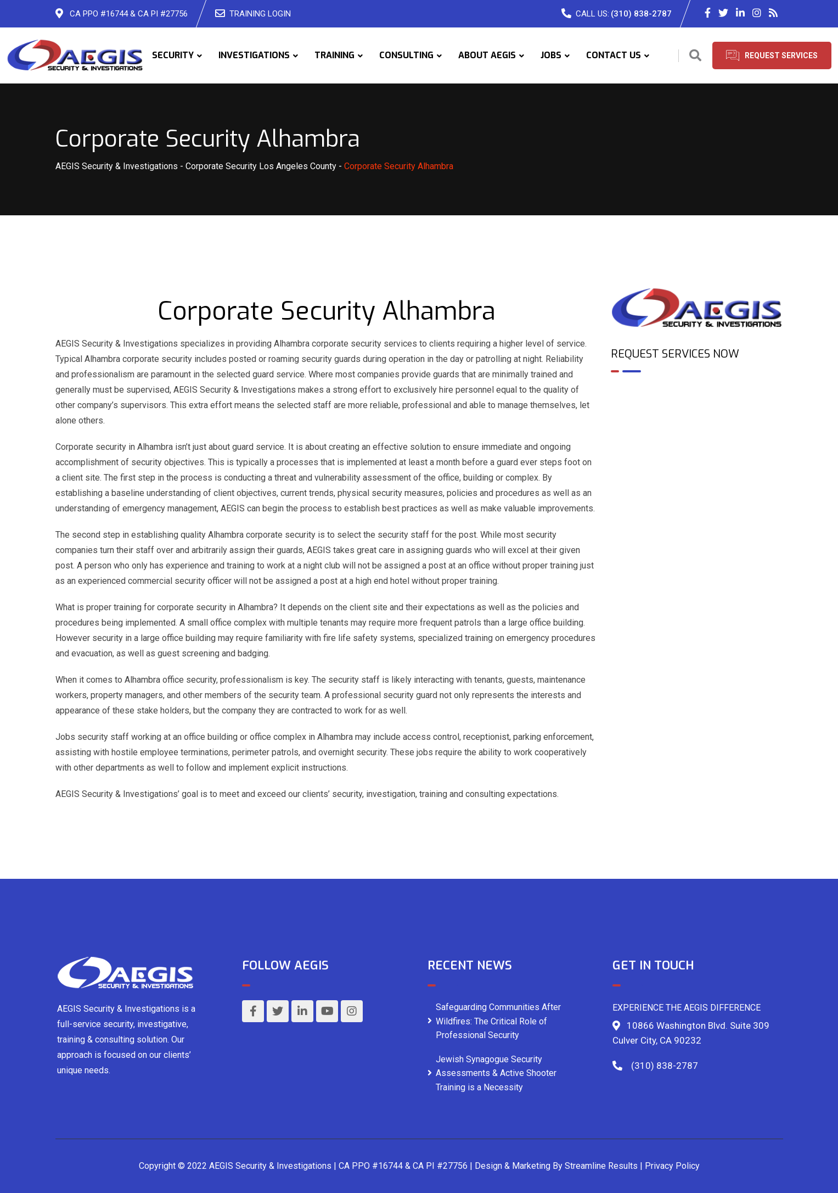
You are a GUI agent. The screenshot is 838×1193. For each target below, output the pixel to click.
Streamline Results (601, 1166)
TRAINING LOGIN (260, 14)
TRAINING (334, 55)
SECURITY (173, 55)
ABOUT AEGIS (487, 55)
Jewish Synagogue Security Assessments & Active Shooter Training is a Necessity (496, 1073)
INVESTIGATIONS (254, 55)
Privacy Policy (672, 1166)
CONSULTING (406, 55)
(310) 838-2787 (641, 14)
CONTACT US (613, 55)
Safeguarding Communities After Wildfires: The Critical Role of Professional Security (498, 1021)
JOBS (551, 55)
